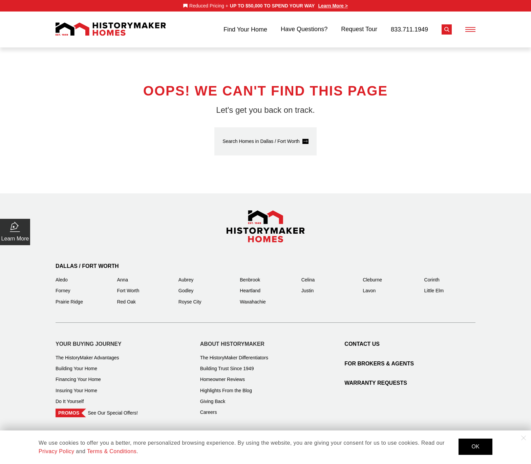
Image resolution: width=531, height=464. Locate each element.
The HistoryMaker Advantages (87, 353)
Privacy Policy (56, 451)
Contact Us (362, 339)
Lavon (369, 286)
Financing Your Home (78, 375)
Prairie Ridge (69, 297)
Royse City (189, 297)
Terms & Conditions (111, 451)
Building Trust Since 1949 (227, 364)
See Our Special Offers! (113, 408)
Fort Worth (128, 286)
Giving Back (213, 397)
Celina (308, 275)
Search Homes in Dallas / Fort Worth (261, 137)
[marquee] (265, 6)
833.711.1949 (409, 27)
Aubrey (185, 275)
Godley (185, 286)
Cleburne (372, 275)
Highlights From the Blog (226, 386)
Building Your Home (76, 364)
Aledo (62, 275)
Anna (122, 275)
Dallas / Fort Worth (87, 262)
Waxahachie (253, 297)
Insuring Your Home (76, 386)
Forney (63, 286)
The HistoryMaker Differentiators (234, 353)
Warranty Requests (375, 378)
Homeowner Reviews (222, 375)
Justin (307, 286)
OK (475, 446)
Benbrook (250, 275)
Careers (208, 407)
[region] (265, 6)
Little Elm (434, 286)
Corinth (432, 275)
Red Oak (126, 297)
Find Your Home (245, 27)
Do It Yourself (70, 397)
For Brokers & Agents (379, 359)
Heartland (250, 286)
